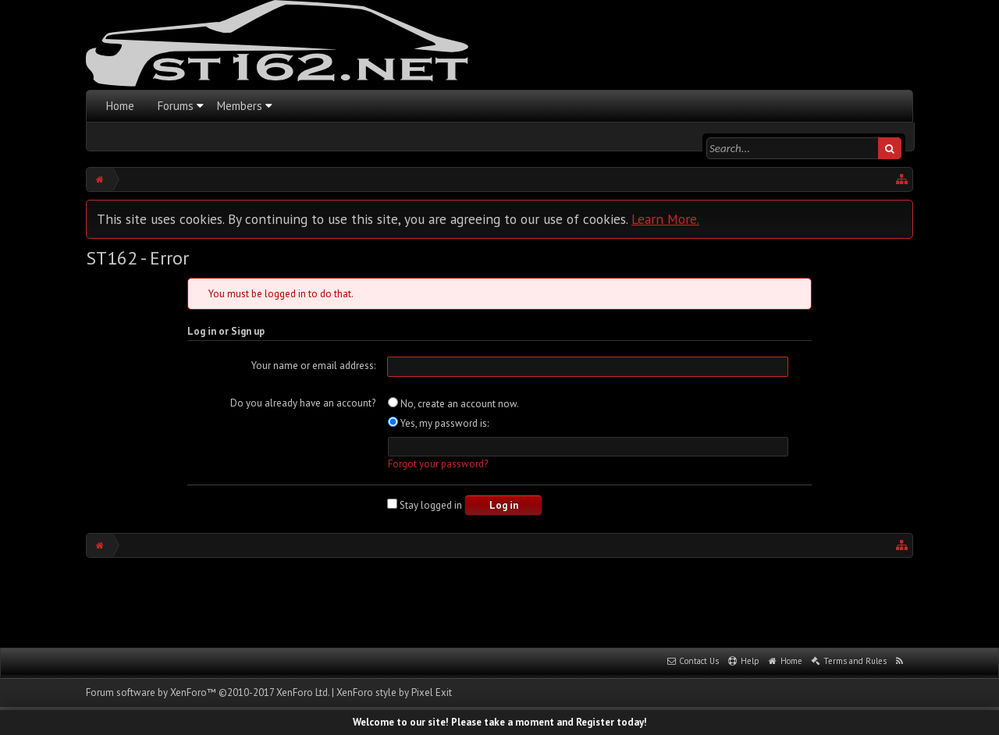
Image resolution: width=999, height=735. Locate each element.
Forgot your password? (438, 463)
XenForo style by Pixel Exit (394, 692)
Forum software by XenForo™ (207, 692)
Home (120, 105)
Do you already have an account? (302, 403)
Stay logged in (424, 505)
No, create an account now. (453, 403)
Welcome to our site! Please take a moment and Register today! (500, 722)
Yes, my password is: (438, 423)
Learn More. (665, 219)
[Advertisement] (499, 601)
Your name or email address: (313, 365)
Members (239, 105)
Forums (176, 105)
